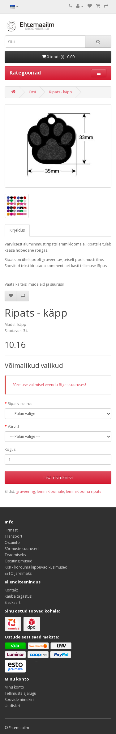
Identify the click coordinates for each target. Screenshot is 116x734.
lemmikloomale (50, 491)
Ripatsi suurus (20, 403)
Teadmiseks (15, 554)
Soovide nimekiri (19, 699)
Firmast (11, 530)
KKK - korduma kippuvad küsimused (36, 567)
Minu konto (14, 687)
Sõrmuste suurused (22, 548)
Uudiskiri (12, 705)
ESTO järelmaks (18, 573)
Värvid (13, 426)
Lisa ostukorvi (58, 477)
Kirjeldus (17, 230)
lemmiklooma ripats (83, 491)
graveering (25, 491)
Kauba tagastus (18, 596)
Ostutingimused (18, 561)
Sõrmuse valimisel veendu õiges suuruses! (49, 384)
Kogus (10, 449)
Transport (13, 536)
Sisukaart (12, 602)
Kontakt (11, 590)
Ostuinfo (12, 542)
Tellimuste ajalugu (20, 693)
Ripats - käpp (60, 92)
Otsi (32, 92)
